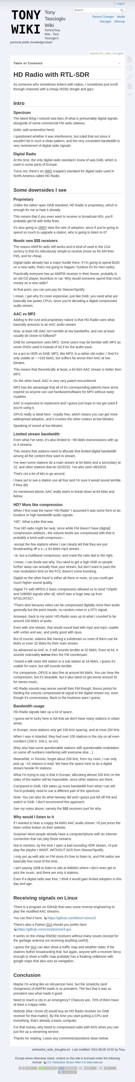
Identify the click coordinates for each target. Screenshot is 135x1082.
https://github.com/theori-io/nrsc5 (72, 918)
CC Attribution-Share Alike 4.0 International (75, 1062)
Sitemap (119, 21)
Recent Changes (103, 16)
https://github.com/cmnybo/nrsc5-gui (44, 929)
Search (122, 10)
